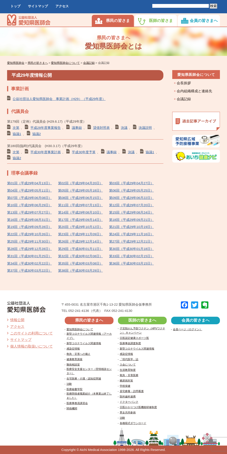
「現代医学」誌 (129, 359)
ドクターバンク (129, 401)
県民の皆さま (118, 20)
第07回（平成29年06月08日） (29, 198)
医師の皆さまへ (142, 320)
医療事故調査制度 (130, 343)
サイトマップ (38, 6)
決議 (124, 128)
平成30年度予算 (84, 152)
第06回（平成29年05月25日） (131, 190)
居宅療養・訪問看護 (132, 391)
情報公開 (17, 320)
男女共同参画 (128, 412)
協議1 (17, 134)
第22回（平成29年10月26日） (29, 234)
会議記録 (184, 99)
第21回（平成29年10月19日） (131, 227)
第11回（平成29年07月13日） (80, 205)
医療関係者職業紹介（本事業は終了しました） (89, 395)
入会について (128, 364)
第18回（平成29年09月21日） (131, 220)
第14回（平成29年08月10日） (80, 212)
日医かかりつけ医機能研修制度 (138, 407)
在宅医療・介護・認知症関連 (84, 378)
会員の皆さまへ (204, 20)
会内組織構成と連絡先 (194, 91)
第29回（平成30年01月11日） (80, 249)
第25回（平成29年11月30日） (29, 241)
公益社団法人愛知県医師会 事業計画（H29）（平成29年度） (59, 99)
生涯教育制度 (128, 369)
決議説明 (145, 128)
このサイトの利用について (31, 333)
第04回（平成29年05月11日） (29, 190)
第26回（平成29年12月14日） (80, 241)
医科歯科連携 (128, 396)
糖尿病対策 (126, 380)
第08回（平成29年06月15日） (80, 198)
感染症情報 (73, 348)
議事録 (77, 128)
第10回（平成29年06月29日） (29, 205)
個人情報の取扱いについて (31, 346)
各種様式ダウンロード (133, 423)
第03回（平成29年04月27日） (131, 183)
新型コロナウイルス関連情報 (84, 343)
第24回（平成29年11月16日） (131, 234)
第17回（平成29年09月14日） (80, 220)
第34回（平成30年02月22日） (29, 263)
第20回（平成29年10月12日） (80, 227)
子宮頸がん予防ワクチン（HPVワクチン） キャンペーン (142, 330)
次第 (16, 128)
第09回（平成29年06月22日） (131, 198)
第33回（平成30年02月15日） (131, 256)
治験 (69, 383)
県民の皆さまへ (89, 320)
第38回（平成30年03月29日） (80, 270)
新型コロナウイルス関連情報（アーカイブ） (89, 336)
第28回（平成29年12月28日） (29, 249)
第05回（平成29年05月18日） (80, 190)
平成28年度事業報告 (45, 128)
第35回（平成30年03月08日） (80, 263)
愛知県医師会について (196, 75)
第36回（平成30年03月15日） (131, 263)
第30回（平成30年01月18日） (131, 249)
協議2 (36, 134)
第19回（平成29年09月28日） (29, 227)
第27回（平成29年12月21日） (131, 241)
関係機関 (72, 408)
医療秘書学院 (74, 389)
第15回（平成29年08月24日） (131, 212)
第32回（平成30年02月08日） (80, 256)
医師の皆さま (161, 20)
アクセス (62, 6)
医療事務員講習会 (77, 403)
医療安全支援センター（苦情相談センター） (89, 371)
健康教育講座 (74, 359)
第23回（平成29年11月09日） (80, 234)
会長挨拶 (184, 83)
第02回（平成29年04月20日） (80, 183)
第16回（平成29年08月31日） (29, 220)
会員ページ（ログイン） (187, 329)
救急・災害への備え (78, 354)
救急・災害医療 (129, 375)
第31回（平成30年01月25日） (29, 256)
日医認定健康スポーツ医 (134, 338)
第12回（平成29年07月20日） (131, 205)
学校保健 (125, 385)
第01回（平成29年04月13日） (29, 183)
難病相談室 (73, 364)
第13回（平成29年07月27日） (29, 212)
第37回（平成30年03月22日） (29, 270)
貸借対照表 (101, 128)
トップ (15, 6)
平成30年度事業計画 (45, 152)
